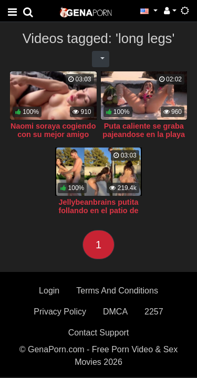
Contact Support (98, 332)
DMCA (115, 311)
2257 (153, 311)
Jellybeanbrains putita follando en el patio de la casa (99, 210)
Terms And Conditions (117, 290)
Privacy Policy (60, 311)
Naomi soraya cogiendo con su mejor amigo (53, 130)
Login (49, 290)
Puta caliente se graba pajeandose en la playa (143, 130)
